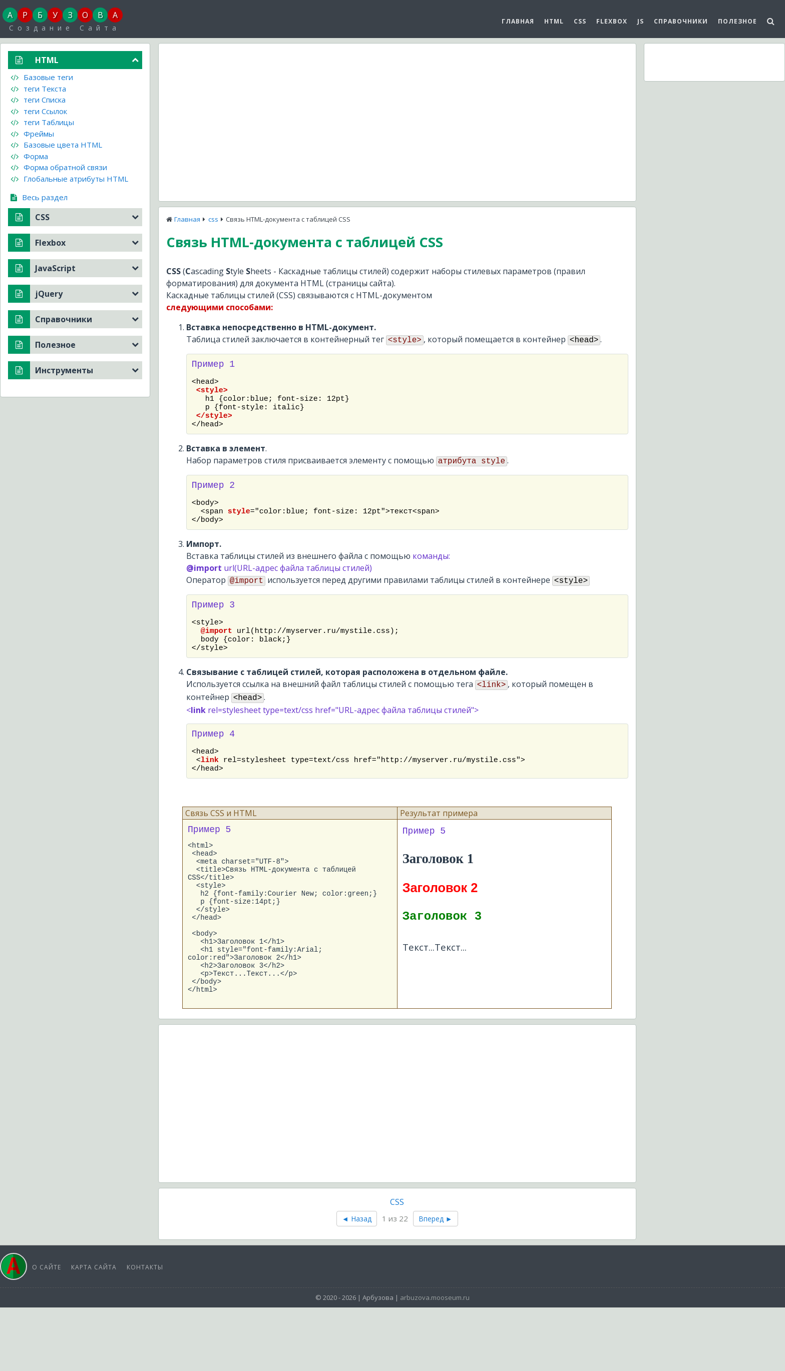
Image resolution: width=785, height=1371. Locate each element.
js (640, 21)
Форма (29, 156)
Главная (518, 21)
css (213, 219)
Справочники (681, 21)
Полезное (737, 21)
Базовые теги (42, 77)
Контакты (145, 1330)
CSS (580, 21)
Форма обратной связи (59, 167)
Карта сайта (94, 1330)
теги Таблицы (42, 122)
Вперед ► (436, 1282)
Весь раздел (39, 197)
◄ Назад (356, 1282)
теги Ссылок (39, 111)
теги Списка (38, 100)
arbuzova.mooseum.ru (435, 1360)
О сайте (46, 1330)
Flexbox (611, 21)
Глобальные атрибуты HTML (69, 179)
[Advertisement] (397, 121)
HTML (554, 21)
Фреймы (32, 134)
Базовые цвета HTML (56, 145)
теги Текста (38, 89)
